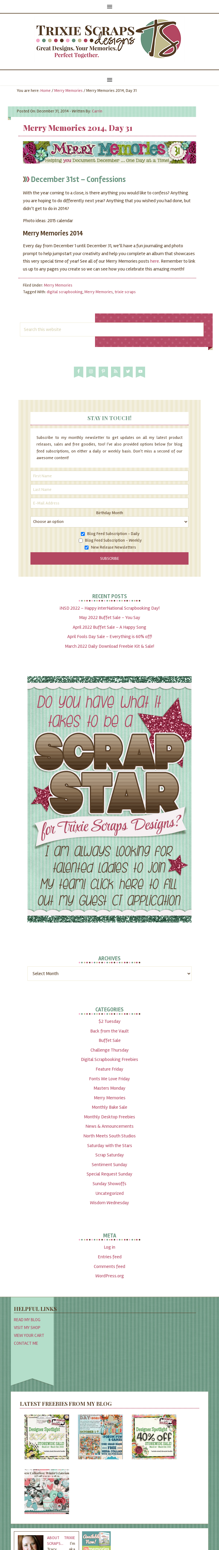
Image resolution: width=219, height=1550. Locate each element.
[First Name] (109, 476)
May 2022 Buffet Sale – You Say (109, 617)
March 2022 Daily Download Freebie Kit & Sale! (109, 646)
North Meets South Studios (109, 1136)
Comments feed (109, 1266)
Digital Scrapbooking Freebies (109, 1059)
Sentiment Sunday (109, 1165)
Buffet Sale (110, 1040)
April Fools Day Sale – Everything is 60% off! (109, 637)
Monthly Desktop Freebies (109, 1117)
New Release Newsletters (113, 547)
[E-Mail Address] (109, 503)
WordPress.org (109, 1276)
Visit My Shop (27, 1327)
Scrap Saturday (109, 1155)
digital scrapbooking (65, 291)
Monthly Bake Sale (109, 1107)
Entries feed (110, 1257)
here (154, 261)
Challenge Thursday (109, 1050)
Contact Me (26, 1343)
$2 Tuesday (110, 1021)
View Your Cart (29, 1335)
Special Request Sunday (109, 1174)
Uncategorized (109, 1193)
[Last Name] (109, 489)
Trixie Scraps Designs (109, 39)
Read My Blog (27, 1319)
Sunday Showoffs (109, 1184)
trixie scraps (125, 291)
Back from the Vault (109, 1031)
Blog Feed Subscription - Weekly (113, 540)
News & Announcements (109, 1126)
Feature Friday (109, 1069)
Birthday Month (109, 512)
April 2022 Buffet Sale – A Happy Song (109, 627)
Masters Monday (109, 1088)
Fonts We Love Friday (109, 1079)
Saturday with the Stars (109, 1146)
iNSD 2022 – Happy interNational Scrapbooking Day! (110, 608)
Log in (109, 1247)
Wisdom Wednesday (109, 1203)
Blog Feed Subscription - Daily (113, 533)
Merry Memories (58, 285)
